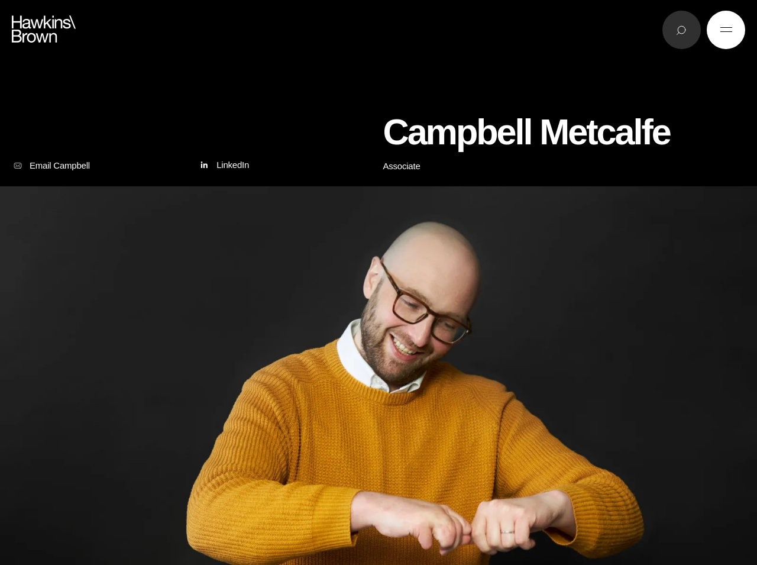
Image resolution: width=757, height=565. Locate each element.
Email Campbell (51, 166)
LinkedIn (223, 165)
